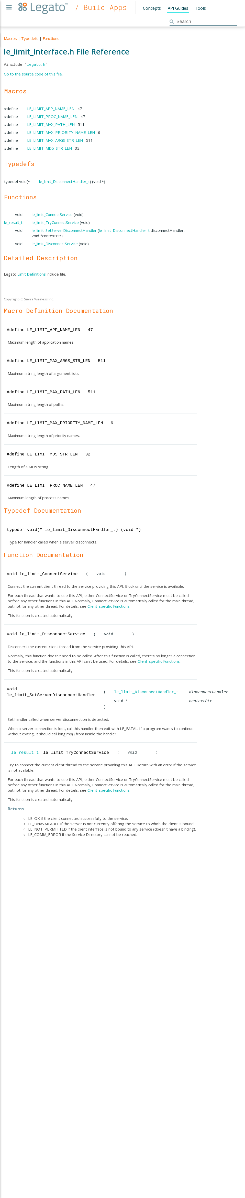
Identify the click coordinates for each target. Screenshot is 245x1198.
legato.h (36, 64)
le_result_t (13, 222)
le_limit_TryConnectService (55, 222)
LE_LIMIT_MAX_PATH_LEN (51, 124)
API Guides (178, 8)
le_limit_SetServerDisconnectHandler (64, 230)
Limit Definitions (31, 274)
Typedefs (29, 38)
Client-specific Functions (108, 606)
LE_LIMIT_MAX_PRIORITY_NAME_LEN (61, 132)
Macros (10, 38)
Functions (51, 38)
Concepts (152, 8)
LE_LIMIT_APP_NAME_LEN (50, 108)
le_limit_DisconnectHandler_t (64, 181)
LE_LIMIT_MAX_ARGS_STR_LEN (55, 140)
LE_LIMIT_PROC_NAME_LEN (52, 116)
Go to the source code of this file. (33, 74)
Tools (200, 8)
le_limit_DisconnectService (55, 243)
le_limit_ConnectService (52, 214)
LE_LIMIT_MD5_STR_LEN (49, 148)
